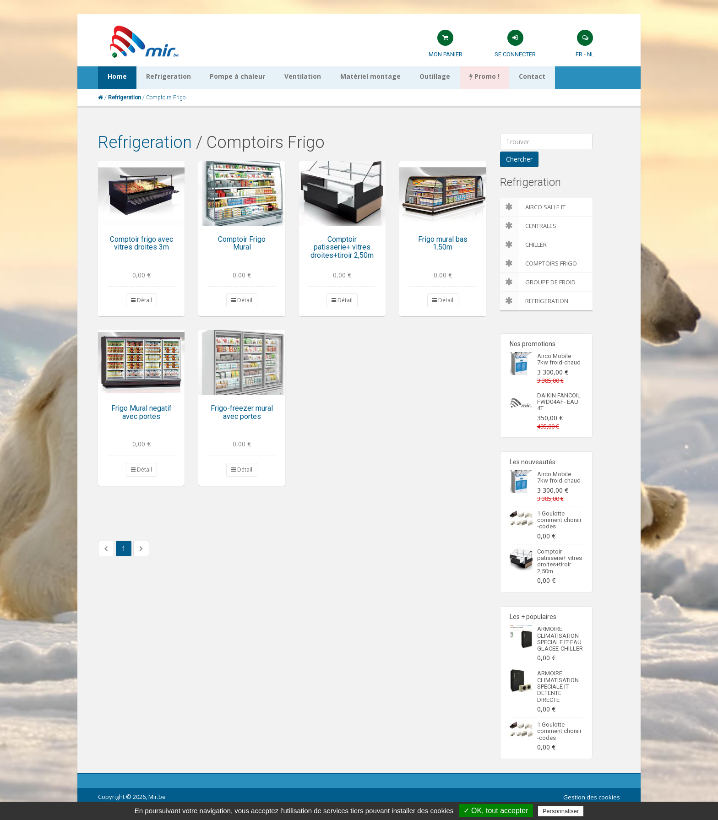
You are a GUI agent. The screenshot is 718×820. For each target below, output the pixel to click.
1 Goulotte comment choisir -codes (559, 520)
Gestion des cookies (591, 797)
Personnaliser (561, 811)
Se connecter (515, 54)
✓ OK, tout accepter (495, 811)
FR (579, 54)
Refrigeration (145, 142)
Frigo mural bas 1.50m (443, 243)
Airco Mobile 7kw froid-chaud (559, 359)
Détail (141, 300)
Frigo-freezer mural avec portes (242, 412)
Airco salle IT (533, 207)
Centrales (528, 226)
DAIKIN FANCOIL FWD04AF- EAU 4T (559, 402)
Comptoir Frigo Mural (242, 243)
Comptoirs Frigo (538, 263)
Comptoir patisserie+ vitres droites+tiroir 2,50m (342, 247)
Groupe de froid (538, 282)
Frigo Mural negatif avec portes (141, 412)
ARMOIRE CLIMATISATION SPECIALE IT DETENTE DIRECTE (558, 686)
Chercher (519, 159)
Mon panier (445, 54)
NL (590, 54)
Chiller (523, 244)
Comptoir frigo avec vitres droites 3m (141, 243)
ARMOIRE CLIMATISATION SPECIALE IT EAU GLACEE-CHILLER (560, 638)
